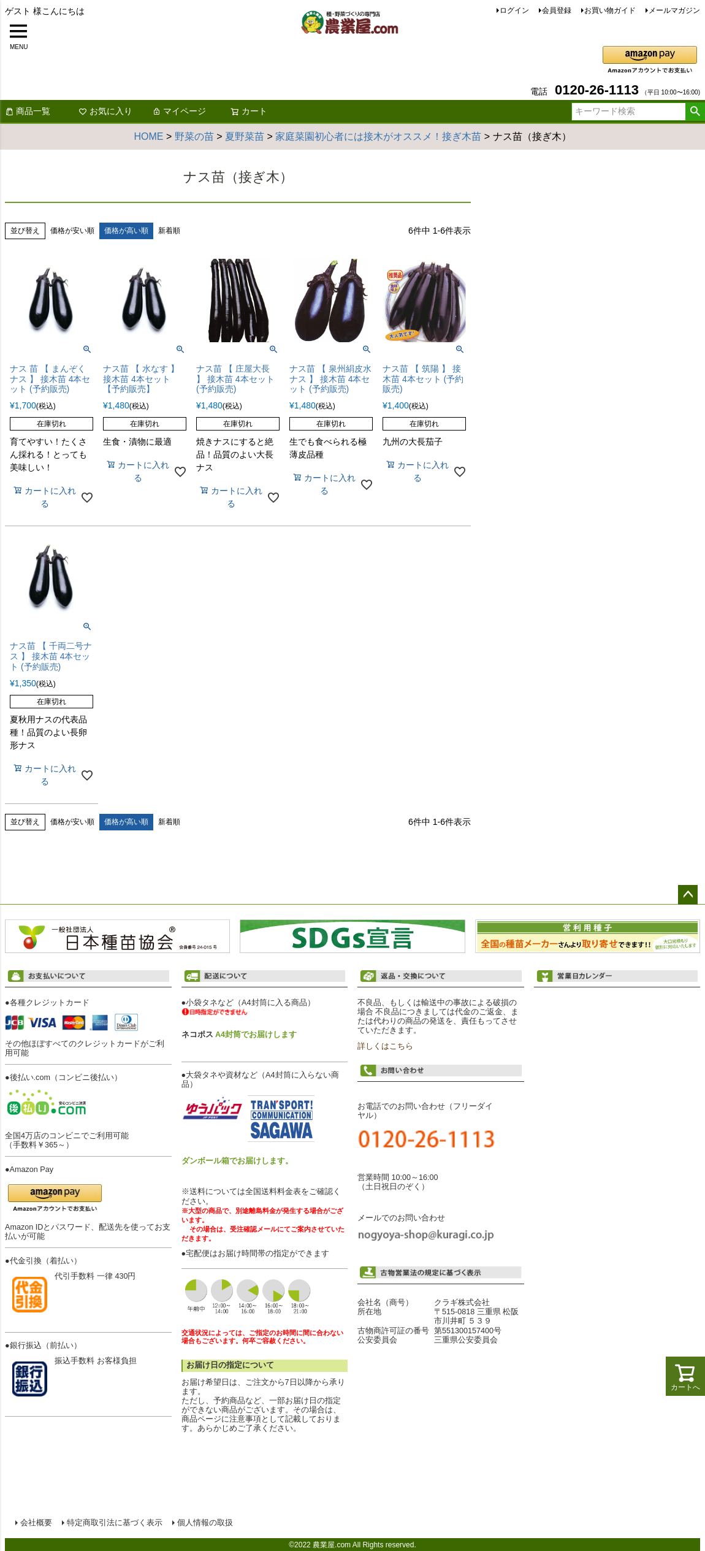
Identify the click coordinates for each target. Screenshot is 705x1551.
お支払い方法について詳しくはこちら (92, 1442)
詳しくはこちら (385, 1046)
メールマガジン (674, 10)
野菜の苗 (194, 136)
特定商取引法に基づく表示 (114, 1522)
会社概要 (35, 1522)
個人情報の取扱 (204, 1522)
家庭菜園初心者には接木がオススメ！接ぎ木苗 (378, 136)
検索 (694, 111)
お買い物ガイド (610, 10)
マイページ (179, 111)
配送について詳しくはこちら (264, 1447)
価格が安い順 (72, 230)
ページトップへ (688, 895)
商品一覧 (27, 111)
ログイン (514, 10)
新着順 (169, 230)
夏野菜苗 (244, 136)
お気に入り (105, 111)
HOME (149, 136)
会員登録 (556, 10)
